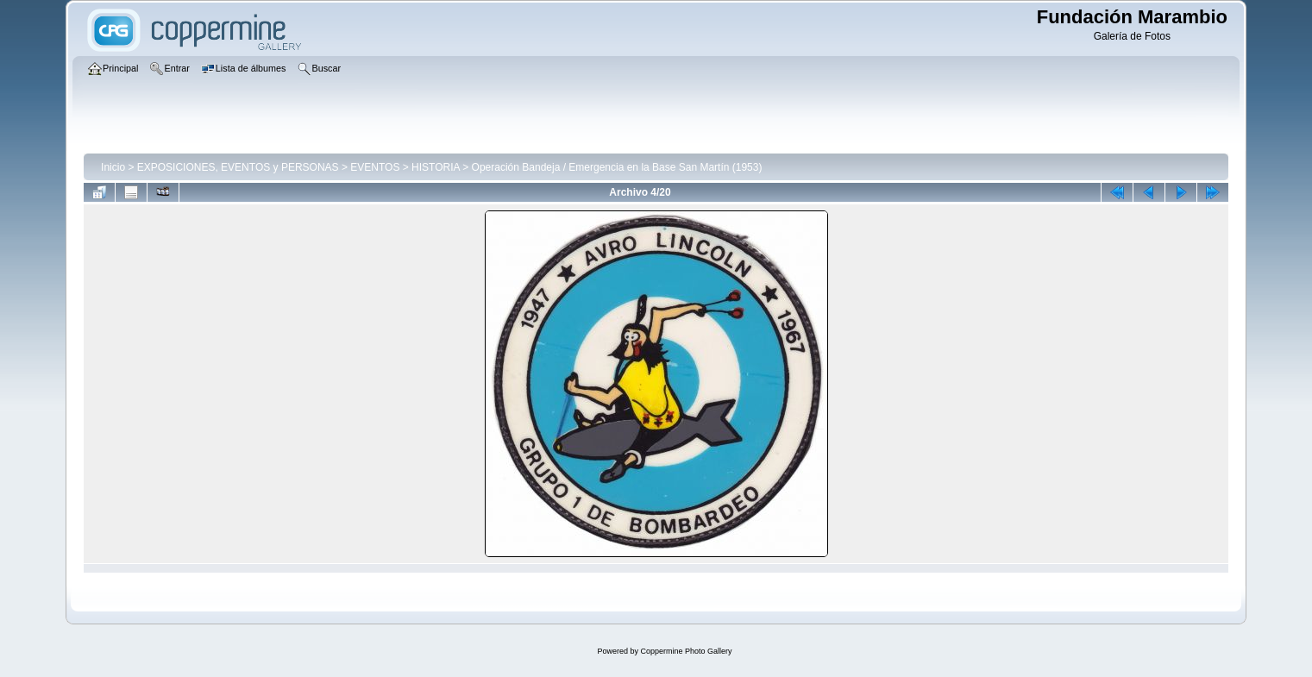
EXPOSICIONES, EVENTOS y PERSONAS (238, 167)
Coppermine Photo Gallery (685, 651)
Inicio (113, 167)
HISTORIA (435, 167)
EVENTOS (374, 167)
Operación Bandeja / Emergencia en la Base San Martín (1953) (617, 167)
